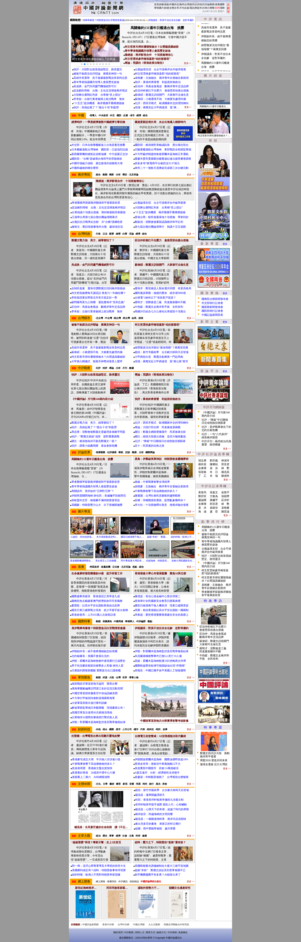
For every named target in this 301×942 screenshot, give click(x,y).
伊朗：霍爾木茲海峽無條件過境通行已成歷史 (98, 660)
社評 (197, 4)
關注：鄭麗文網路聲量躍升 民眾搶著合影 (160, 431)
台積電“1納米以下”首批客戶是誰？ (155, 297)
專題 (197, 8)
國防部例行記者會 (212, 310)
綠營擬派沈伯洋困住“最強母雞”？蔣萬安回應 (161, 347)
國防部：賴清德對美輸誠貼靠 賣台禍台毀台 (162, 144)
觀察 (212, 4)
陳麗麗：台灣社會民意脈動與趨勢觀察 (157, 495)
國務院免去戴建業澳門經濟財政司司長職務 (96, 601)
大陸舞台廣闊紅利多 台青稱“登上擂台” (98, 94)
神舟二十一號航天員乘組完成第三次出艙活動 (162, 168)
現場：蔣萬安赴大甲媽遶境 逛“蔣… (157, 107)
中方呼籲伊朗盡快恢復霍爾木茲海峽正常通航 (162, 154)
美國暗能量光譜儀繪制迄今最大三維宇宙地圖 (162, 865)
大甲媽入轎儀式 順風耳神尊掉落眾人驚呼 (96, 361)
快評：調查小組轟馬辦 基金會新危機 (94, 445)
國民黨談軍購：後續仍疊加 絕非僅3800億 (160, 293)
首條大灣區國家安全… (182, 560)
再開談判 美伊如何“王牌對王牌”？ (92, 491)
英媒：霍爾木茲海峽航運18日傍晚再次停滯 (160, 660)
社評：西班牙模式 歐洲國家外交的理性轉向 (162, 103)
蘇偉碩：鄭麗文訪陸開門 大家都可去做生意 (162, 94)
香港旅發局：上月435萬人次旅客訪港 (93, 614)
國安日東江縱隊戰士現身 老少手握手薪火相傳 (99, 610)
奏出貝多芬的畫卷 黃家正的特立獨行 (158, 823)
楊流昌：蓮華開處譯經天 (150, 795)
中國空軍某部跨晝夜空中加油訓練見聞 (94, 693)
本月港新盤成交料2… (107, 537)
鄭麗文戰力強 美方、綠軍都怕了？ (92, 422)
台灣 (186, 4)
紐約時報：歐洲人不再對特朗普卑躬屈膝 (96, 874)
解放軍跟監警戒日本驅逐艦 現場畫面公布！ (99, 707)
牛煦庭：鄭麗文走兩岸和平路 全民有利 (159, 306)
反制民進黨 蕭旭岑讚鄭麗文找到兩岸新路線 (98, 288)
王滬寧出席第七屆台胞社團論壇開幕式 (94, 217)
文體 (171, 8)
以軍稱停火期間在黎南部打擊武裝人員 (94, 717)
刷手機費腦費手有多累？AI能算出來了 (158, 874)
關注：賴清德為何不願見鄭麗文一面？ (94, 441)
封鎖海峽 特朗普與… (157, 560)
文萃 (176, 8)
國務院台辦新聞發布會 (215, 299)
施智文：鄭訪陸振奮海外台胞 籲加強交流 (97, 226)
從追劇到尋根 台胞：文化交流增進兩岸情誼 (100, 90)
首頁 (156, 4)
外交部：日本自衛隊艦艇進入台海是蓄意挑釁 (98, 144)
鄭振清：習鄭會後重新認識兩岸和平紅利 (159, 222)
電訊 (192, 8)
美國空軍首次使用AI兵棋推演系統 (92, 712)
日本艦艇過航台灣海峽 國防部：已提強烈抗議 (99, 149)
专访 (202, 8)
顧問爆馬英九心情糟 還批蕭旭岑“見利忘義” (98, 302)
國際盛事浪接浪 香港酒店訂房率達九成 (95, 596)
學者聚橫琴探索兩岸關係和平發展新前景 (96, 202)
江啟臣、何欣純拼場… (82, 537)
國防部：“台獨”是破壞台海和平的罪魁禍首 (96, 158)
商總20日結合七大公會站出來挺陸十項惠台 (160, 311)
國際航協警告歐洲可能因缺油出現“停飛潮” (160, 665)
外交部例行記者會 (212, 303)
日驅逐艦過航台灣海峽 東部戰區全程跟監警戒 (163, 149)
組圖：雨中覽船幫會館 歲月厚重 (155, 828)
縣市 (192, 4)
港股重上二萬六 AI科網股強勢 (91, 777)
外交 (176, 4)
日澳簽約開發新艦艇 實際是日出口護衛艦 (96, 670)
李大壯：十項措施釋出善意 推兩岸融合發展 (162, 504)
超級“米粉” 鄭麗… (157, 537)
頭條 (161, 4)
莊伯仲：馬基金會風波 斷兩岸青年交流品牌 (162, 86)
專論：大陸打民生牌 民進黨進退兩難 (157, 427)
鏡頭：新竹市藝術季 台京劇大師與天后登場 (162, 352)
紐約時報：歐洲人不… (182, 537)
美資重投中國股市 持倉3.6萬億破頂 (157, 768)
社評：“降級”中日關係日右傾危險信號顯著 (160, 441)
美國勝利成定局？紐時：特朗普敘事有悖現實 (99, 870)
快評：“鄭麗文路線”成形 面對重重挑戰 (95, 436)
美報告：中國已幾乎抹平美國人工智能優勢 (160, 670)
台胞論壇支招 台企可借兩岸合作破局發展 (160, 69)
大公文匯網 (154, 924)
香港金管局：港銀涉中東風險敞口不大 (157, 763)
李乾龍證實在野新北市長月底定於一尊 (94, 297)
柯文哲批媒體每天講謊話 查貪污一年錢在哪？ (98, 293)
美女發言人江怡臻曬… (106, 560)
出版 (186, 8)
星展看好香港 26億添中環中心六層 (93, 772)
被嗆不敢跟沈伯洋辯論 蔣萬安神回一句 (98, 73)
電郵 (222, 8)
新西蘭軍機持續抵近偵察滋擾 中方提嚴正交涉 (99, 154)
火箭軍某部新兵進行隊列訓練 (89, 703)
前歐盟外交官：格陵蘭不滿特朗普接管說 (95, 500)
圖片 (161, 8)
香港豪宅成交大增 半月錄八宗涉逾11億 (96, 759)
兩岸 (181, 4)
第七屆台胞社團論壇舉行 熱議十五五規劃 (160, 226)
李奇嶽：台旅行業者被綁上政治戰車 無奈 (99, 99)
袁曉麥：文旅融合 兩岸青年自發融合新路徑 (162, 77)
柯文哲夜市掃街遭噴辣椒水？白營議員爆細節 (98, 356)
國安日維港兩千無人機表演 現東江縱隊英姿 (162, 605)
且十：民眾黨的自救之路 (149, 445)
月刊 (181, 8)
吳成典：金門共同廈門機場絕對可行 (95, 86)
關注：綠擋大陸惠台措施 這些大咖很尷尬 (160, 436)
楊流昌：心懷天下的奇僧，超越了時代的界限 (162, 809)
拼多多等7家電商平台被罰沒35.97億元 (157, 163)
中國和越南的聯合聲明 (84, 168)
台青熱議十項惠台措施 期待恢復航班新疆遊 (99, 212)
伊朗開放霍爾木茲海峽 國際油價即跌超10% (161, 759)
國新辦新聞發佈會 (212, 307)
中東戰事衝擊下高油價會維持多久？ (156, 491)
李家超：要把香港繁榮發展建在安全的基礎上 (162, 614)
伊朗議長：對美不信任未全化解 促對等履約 (176, 20)
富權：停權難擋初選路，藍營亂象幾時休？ (160, 500)
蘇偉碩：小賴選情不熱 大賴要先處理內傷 (160, 99)
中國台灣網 (139, 924)
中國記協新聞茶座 (212, 314)
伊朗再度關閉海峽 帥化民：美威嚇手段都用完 (98, 495)
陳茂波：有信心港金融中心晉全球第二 (157, 596)
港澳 (217, 4)
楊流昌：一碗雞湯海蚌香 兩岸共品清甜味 (160, 819)
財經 (166, 8)
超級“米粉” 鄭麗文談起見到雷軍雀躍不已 (160, 870)
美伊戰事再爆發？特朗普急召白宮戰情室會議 (106, 20)
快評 (202, 4)
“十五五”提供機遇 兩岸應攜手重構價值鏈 (99, 103)
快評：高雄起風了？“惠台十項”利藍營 (96, 107)
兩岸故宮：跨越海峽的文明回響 (154, 814)
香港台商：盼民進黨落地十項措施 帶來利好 (162, 217)
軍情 (156, 8)
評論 (207, 4)
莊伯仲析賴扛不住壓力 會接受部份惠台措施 (162, 90)
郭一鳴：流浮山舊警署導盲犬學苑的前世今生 (99, 865)
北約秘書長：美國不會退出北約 (90, 656)
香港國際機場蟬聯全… (81, 560)
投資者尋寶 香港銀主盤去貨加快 (92, 768)
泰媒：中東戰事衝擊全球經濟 (152, 481)
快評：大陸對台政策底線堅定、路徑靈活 (98, 69)
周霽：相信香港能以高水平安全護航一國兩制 (162, 610)
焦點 (166, 4)
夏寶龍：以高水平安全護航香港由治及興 (95, 605)
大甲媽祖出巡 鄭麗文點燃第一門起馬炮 (159, 356)
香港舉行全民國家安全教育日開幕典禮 (157, 601)
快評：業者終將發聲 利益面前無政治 (158, 82)
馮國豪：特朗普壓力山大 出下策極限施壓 (96, 504)
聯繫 (212, 8)
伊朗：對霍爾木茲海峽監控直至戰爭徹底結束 (162, 651)
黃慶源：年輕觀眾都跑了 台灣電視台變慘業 (162, 777)
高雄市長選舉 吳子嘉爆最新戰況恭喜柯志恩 (100, 77)
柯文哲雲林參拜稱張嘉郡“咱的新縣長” (157, 73)
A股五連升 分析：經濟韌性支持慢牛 (157, 772)
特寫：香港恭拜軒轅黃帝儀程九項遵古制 (159, 799)
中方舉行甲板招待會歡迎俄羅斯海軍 (93, 698)
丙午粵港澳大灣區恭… (132, 560)
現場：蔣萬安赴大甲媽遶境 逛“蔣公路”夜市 (161, 361)
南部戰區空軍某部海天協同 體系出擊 (94, 683)
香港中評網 (108, 924)
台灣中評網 (123, 924)
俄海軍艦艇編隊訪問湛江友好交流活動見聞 (97, 688)
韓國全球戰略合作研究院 (176, 924)
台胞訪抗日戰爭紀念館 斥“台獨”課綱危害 (97, 222)
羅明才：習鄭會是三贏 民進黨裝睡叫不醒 (160, 302)
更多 (225, 244)
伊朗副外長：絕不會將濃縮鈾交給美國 (94, 651)
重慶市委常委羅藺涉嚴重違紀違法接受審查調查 (163, 158)
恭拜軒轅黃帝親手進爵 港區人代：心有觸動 (161, 804)
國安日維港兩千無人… (132, 537)
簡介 (207, 8)
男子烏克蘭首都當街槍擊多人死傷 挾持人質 (97, 665)
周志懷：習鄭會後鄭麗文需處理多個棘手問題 (98, 431)
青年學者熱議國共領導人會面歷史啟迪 (96, 82)
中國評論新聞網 (90, 924)
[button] (81, 64)
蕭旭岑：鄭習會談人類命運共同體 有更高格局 (163, 288)
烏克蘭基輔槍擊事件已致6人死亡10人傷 (158, 656)
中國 (171, 4)
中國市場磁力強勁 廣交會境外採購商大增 (96, 163)
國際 (222, 4)
